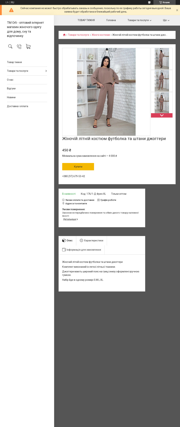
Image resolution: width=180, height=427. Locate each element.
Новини (11, 97)
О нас (10, 79)
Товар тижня (14, 62)
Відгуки (11, 88)
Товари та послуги (17, 70)
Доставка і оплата (17, 106)
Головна (111, 20)
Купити (78, 166)
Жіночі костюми (101, 35)
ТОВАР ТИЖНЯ (86, 20)
